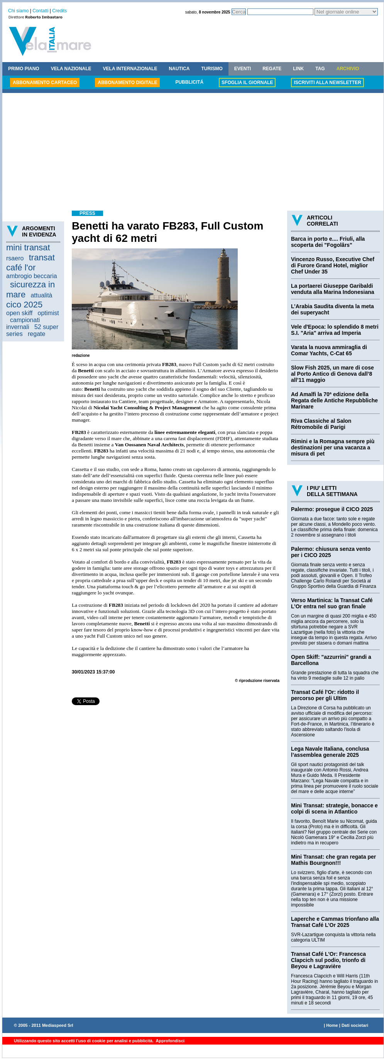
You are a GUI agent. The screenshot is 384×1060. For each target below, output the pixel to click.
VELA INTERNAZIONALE (130, 68)
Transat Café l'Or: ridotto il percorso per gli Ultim (325, 695)
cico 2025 (24, 304)
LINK (298, 68)
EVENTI (242, 68)
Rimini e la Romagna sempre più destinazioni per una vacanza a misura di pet (332, 447)
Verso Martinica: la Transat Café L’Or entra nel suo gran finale (332, 603)
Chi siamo (18, 11)
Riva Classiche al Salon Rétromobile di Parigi (321, 424)
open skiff (19, 313)
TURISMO (211, 68)
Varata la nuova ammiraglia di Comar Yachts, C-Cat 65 (329, 350)
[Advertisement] (193, 153)
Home (332, 1025)
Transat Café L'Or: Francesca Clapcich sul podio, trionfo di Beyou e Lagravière (328, 960)
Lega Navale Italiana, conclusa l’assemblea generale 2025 (330, 752)
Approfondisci (169, 1040)
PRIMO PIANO (23, 68)
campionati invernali (23, 323)
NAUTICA (179, 68)
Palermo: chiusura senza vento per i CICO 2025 (330, 552)
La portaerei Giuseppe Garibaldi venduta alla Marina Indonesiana (332, 289)
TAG (320, 68)
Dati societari (355, 1025)
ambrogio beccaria (31, 276)
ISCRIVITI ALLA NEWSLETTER (327, 82)
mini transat (28, 247)
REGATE (271, 68)
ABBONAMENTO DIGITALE (127, 82)
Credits (59, 11)
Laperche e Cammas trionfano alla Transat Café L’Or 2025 (335, 922)
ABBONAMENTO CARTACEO (45, 82)
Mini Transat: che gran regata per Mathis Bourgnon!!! (333, 860)
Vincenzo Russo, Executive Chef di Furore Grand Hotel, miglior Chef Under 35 (332, 265)
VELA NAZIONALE (71, 68)
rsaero (15, 258)
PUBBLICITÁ (189, 82)
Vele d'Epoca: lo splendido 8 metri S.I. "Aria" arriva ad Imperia (335, 330)
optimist (48, 313)
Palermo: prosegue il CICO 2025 (332, 509)
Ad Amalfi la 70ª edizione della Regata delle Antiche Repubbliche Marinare (334, 400)
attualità (41, 295)
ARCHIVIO (348, 68)
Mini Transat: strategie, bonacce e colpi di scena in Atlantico (334, 808)
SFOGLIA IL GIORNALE (247, 82)
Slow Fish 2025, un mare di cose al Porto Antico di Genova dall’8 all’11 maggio (332, 374)
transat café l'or (30, 262)
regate (36, 334)
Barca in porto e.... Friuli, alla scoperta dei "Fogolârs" (328, 242)
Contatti (40, 11)
